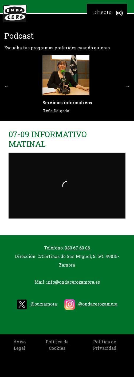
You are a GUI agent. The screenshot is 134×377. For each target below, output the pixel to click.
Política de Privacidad (104, 345)
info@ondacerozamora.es (73, 282)
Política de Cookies (57, 345)
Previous (6, 86)
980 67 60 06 (77, 248)
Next (127, 86)
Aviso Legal (19, 345)
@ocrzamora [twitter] (37, 304)
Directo (108, 13)
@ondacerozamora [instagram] (90, 304)
